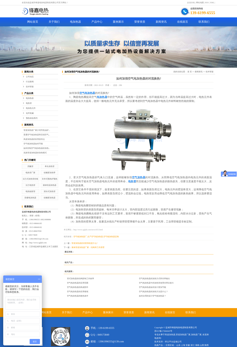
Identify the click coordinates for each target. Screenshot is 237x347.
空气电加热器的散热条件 (77, 296)
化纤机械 (30, 113)
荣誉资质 (139, 21)
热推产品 (158, 345)
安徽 (188, 345)
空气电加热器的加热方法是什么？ (153, 291)
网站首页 (32, 21)
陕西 (206, 345)
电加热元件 (31, 108)
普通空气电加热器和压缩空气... (37, 135)
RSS (207, 2)
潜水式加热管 (49, 191)
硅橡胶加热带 (49, 172)
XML (212, 2)
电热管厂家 (30, 172)
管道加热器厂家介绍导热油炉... (37, 130)
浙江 (192, 345)
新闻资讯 (161, 21)
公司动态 (30, 77)
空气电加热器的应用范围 (77, 283)
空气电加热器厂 (80, 236)
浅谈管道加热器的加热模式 (35, 153)
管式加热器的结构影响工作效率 (80, 278)
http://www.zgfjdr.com (38, 243)
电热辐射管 (30, 191)
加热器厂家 (196, 334)
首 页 (189, 72)
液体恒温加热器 (49, 185)
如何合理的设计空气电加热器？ (152, 296)
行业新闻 (30, 82)
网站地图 (200, 2)
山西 (202, 345)
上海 (183, 345)
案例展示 (118, 21)
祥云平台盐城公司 (173, 341)
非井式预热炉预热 (49, 179)
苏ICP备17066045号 (163, 331)
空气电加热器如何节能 (33, 144)
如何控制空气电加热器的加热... (37, 148)
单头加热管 (49, 166)
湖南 (197, 345)
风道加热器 (170, 334)
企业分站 (191, 2)
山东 (178, 345)
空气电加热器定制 (111, 236)
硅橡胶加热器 (49, 198)
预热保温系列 (32, 118)
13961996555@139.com (38, 239)
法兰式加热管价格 (30, 179)
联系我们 (204, 21)
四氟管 (30, 166)
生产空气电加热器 (95, 236)
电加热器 (75, 21)
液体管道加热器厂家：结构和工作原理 (87, 247)
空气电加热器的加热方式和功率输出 (154, 278)
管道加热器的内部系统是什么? (84, 243)
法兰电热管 (30, 185)
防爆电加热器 (30, 198)
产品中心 (96, 21)
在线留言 (182, 21)
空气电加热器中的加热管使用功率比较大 (156, 283)
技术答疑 (30, 87)
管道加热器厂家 (183, 334)
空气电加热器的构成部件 (77, 287)
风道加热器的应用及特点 (34, 139)
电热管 (29, 103)
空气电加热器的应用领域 (77, 291)
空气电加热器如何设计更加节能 (152, 287)
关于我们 (54, 21)
